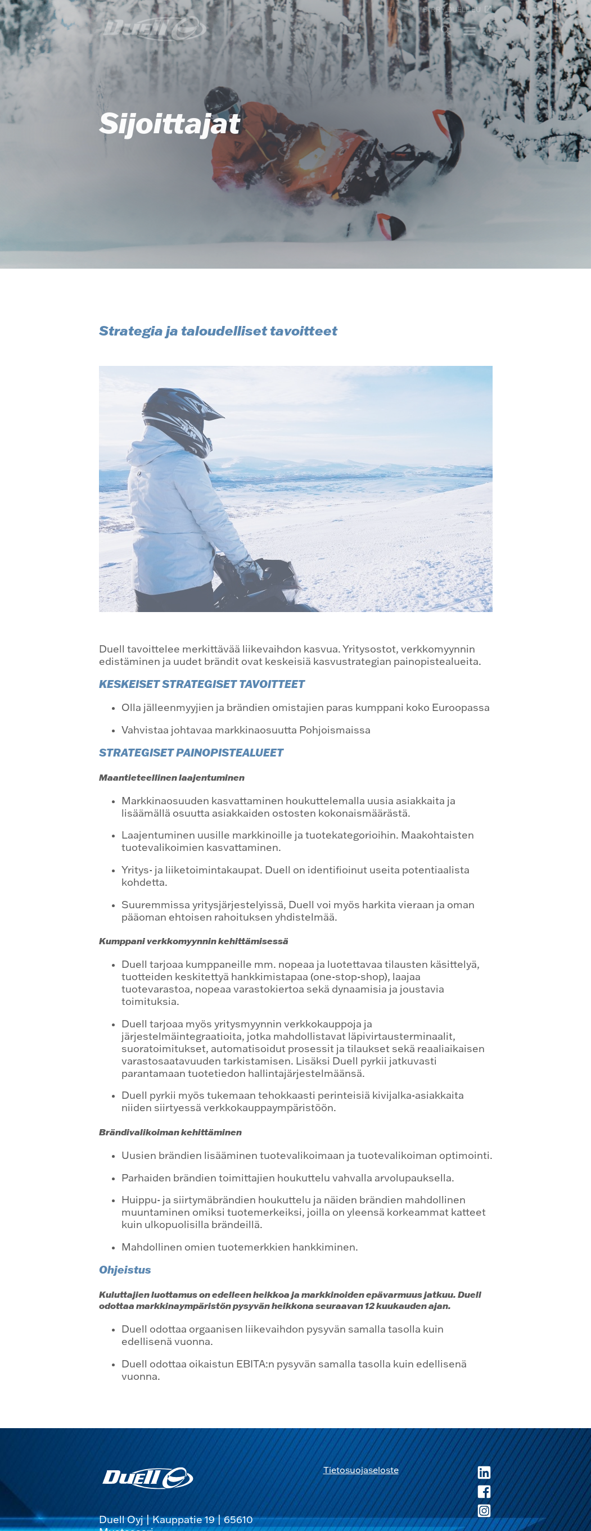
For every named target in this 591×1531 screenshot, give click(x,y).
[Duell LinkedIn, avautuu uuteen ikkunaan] (446, 1473)
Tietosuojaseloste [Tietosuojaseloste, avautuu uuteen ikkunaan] (361, 1469)
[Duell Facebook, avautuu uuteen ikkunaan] (446, 1492)
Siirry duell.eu (458, 8)
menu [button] (469, 30)
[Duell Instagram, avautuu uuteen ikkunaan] (446, 1511)
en (406, 8)
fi (390, 8)
